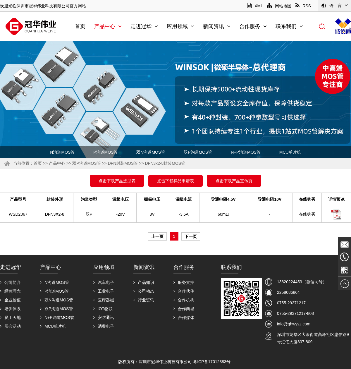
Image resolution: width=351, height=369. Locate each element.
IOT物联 (103, 308)
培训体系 (10, 308)
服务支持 (183, 282)
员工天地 (10, 317)
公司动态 (143, 291)
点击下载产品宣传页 (234, 181)
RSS (303, 6)
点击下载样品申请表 (175, 181)
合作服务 (253, 26)
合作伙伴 (183, 291)
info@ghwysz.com (293, 324)
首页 (80, 26)
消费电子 (103, 326)
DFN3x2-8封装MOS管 (165, 163)
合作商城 (183, 308)
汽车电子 (103, 282)
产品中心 (108, 26)
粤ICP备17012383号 (211, 361)
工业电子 (103, 291)
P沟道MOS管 (105, 152)
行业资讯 (143, 300)
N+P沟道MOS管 (246, 152)
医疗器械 (103, 300)
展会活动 (10, 326)
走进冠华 (144, 26)
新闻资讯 (216, 26)
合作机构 (183, 300)
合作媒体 (183, 317)
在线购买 (307, 214)
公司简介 (10, 282)
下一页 (191, 236)
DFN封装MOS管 (123, 163)
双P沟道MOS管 (198, 152)
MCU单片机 (290, 152)
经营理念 (10, 291)
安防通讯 (103, 317)
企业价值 (10, 300)
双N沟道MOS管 (150, 152)
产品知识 (143, 282)
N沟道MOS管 (62, 152)
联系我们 (289, 26)
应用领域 (180, 26)
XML (255, 6)
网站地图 (279, 6)
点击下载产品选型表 (117, 181)
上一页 (157, 236)
